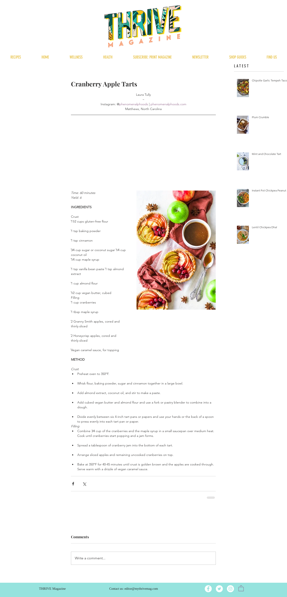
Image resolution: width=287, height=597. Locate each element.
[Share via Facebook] (73, 484)
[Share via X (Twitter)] (84, 484)
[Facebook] (208, 588)
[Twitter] (219, 588)
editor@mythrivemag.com (141, 588)
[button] (241, 588)
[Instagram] (230, 588)
